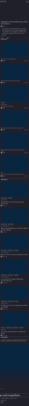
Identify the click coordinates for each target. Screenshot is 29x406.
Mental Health (10, 224)
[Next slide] (4, 389)
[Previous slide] (1, 389)
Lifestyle (2, 102)
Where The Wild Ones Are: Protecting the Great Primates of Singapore (13, 150)
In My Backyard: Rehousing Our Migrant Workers (10, 80)
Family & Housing (4, 224)
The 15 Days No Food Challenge (7, 106)
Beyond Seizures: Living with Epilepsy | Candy (14, 254)
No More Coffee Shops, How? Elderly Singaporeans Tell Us (12, 174)
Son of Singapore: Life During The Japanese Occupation (12, 128)
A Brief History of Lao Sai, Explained (8, 59)
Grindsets (3, 329)
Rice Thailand (3, 400)
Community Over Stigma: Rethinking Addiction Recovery (12, 280)
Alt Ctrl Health (4, 104)
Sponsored (16, 250)
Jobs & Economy (8, 327)
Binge (2, 172)
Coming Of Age (4, 303)
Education (3, 327)
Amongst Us (4, 199)
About (2, 401)
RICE (4, 60)
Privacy (2, 402)
